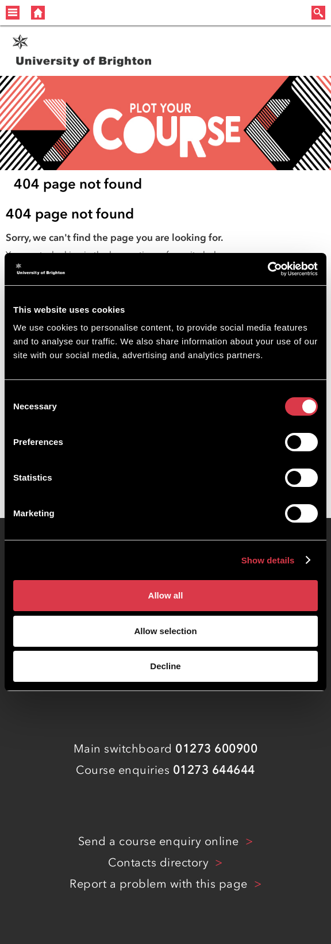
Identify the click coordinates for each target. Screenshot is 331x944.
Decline (165, 666)
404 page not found (78, 183)
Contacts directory (160, 862)
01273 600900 (216, 748)
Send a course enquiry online (160, 841)
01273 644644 (214, 770)
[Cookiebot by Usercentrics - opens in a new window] (267, 269)
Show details (268, 560)
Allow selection (165, 631)
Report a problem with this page (160, 884)
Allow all (165, 595)
